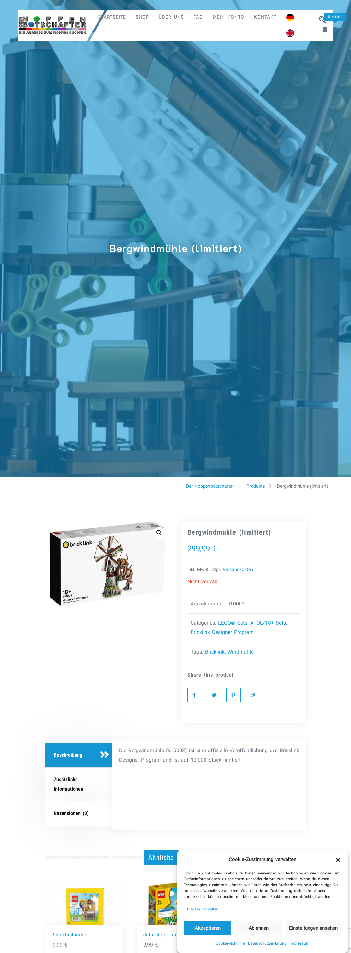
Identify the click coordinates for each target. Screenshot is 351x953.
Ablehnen (259, 932)
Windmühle (240, 652)
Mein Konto (228, 17)
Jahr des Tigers (162, 935)
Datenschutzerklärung (267, 947)
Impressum (300, 947)
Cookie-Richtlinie (230, 947)
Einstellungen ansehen (313, 932)
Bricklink (215, 652)
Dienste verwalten (202, 913)
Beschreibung (68, 755)
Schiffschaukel (70, 935)
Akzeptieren (208, 932)
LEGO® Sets (232, 623)
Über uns (171, 17)
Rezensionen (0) (71, 813)
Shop (142, 17)
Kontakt (265, 17)
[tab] (79, 755)
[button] (338, 863)
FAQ (198, 17)
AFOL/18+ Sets (268, 623)
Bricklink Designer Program (222, 632)
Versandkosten (238, 569)
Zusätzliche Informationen (68, 784)
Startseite (112, 17)
